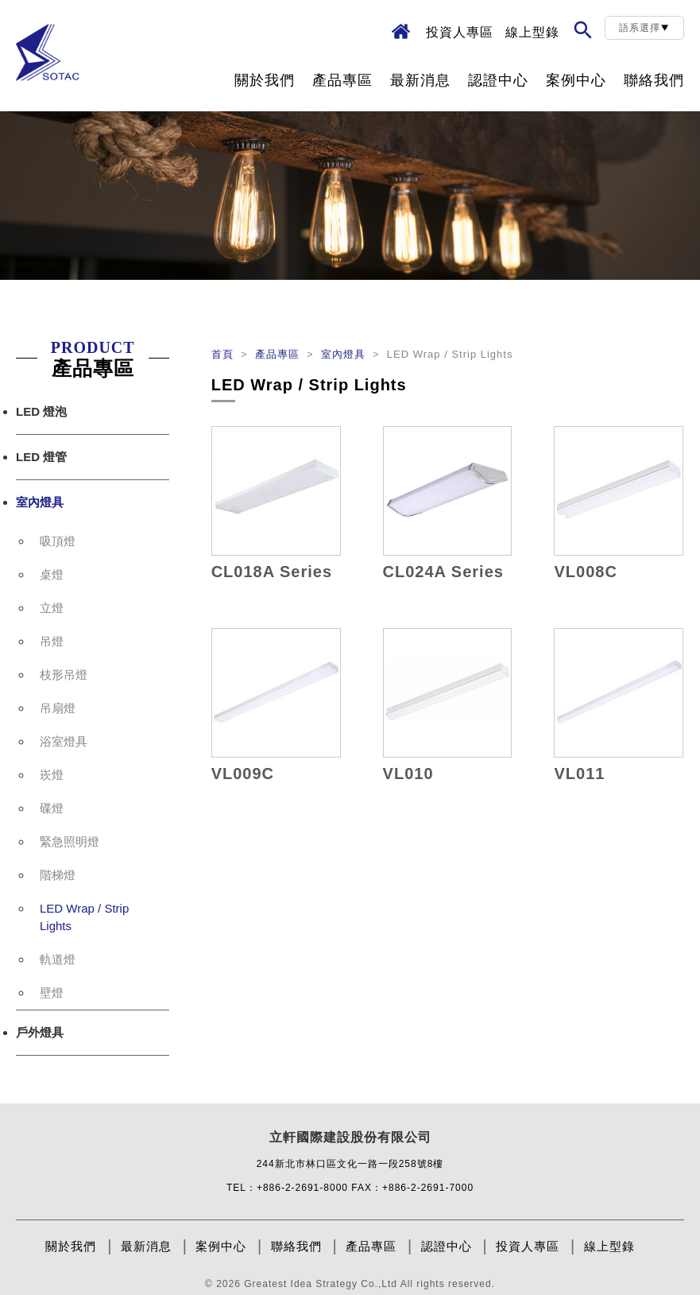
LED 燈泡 (41, 411)
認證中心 (498, 80)
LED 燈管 (41, 456)
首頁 (224, 354)
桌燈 (52, 574)
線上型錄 (532, 32)
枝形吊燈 (63, 674)
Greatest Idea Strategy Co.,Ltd (320, 1283)
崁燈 (52, 774)
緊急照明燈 (69, 841)
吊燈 (52, 641)
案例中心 (576, 80)
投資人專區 (459, 32)
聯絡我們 (654, 80)
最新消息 (420, 80)
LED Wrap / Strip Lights (84, 916)
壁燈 (52, 992)
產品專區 (342, 80)
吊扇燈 (57, 708)
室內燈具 (40, 502)
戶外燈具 (40, 1032)
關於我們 (264, 80)
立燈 (52, 608)
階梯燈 (57, 875)
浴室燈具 (63, 741)
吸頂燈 (57, 541)
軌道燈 (57, 959)
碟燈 (52, 808)
